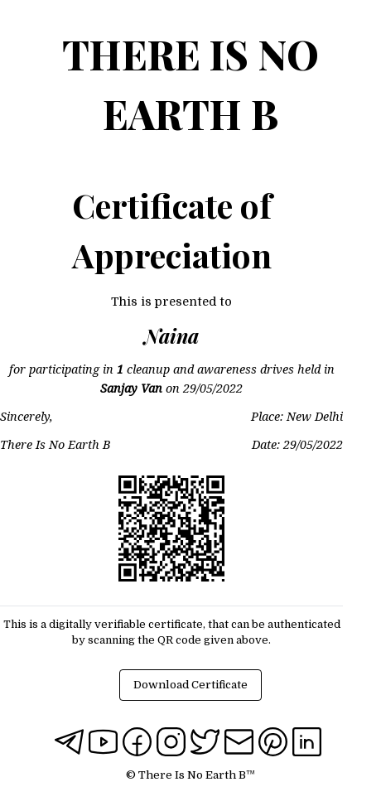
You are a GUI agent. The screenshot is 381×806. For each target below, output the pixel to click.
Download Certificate (190, 684)
